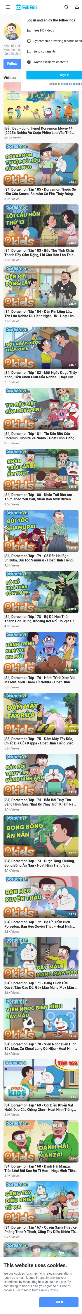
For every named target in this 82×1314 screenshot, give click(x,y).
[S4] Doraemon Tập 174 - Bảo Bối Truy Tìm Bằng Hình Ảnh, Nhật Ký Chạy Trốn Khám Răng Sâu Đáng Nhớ (40, 802)
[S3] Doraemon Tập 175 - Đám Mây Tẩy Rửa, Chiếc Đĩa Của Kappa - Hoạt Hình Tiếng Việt (38, 741)
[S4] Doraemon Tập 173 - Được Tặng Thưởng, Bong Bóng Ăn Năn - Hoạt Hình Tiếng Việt (39, 863)
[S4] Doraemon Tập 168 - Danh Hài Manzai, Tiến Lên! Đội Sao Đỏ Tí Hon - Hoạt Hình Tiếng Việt (40, 1168)
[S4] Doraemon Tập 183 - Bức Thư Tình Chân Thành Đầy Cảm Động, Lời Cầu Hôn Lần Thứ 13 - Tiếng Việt (39, 252)
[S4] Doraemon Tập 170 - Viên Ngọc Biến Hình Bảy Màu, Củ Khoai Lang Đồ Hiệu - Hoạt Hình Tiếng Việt (40, 1046)
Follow (12, 64)
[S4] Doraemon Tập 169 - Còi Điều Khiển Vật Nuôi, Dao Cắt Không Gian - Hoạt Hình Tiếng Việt (38, 1107)
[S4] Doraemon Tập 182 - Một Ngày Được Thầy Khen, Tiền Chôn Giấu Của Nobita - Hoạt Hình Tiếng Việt (40, 375)
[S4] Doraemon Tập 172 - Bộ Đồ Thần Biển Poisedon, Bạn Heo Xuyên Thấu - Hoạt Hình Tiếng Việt (38, 924)
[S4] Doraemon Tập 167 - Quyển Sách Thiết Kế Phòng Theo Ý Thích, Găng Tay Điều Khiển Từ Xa (40, 1229)
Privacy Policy (48, 1290)
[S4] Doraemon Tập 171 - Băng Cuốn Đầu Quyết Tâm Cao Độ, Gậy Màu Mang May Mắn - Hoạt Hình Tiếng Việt (40, 985)
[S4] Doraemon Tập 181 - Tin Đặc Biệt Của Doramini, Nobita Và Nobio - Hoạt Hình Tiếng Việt (39, 436)
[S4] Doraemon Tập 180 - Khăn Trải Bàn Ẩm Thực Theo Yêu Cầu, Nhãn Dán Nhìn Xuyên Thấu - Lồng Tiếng (38, 497)
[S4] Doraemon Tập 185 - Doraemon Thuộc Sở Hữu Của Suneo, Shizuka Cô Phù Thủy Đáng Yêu (40, 191)
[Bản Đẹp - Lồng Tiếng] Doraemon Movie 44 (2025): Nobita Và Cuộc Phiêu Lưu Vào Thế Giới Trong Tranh (38, 130)
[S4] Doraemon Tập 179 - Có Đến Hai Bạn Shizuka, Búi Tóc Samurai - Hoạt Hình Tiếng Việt (38, 558)
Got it (59, 1302)
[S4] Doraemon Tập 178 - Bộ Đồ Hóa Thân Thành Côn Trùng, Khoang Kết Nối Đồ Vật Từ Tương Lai (39, 619)
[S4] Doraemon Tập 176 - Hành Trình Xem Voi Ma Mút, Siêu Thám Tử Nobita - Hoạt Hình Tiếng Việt (39, 680)
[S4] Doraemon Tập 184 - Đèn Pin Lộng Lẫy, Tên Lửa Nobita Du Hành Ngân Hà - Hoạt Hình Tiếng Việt (40, 314)
